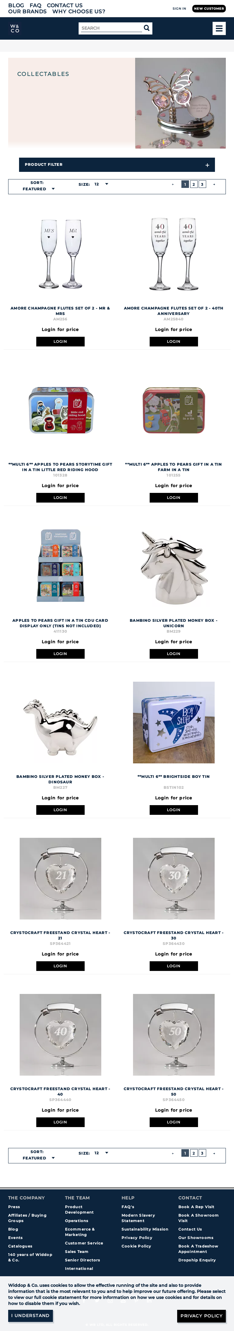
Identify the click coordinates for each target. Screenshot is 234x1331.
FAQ (35, 5)
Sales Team (77, 1251)
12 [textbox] (97, 184)
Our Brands (27, 11)
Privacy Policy (137, 1237)
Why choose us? (79, 11)
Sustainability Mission (145, 1229)
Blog (16, 5)
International (79, 1268)
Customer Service (84, 1243)
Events (15, 1237)
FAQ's (128, 1207)
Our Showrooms (196, 1237)
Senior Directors (82, 1260)
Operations (77, 1220)
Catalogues (20, 1246)
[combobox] (37, 189)
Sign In (179, 9)
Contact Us (65, 5)
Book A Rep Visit (196, 1207)
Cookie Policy (136, 1246)
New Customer (209, 9)
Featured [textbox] (34, 189)
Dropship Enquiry (197, 1260)
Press (14, 1207)
